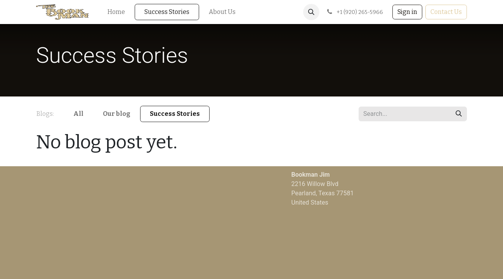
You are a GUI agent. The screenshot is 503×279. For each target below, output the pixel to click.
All (78, 113)
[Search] (459, 114)
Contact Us (446, 12)
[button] (311, 12)
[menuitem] (116, 12)
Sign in (407, 12)
